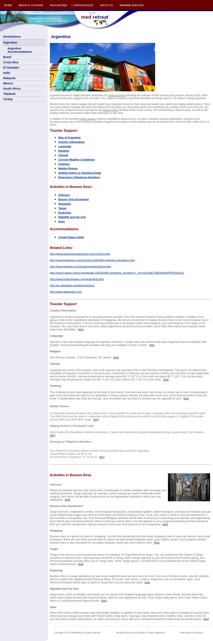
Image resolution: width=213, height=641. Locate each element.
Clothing (63, 164)
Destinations (12, 36)
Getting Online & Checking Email (79, 172)
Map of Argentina (69, 137)
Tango (62, 208)
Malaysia (9, 78)
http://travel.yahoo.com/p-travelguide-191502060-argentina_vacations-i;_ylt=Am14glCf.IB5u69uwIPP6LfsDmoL (117, 272)
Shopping (64, 203)
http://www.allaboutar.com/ (66, 291)
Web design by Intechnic (191, 633)
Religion (63, 150)
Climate (63, 155)
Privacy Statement (155, 633)
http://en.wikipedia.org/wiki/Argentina (72, 285)
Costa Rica (10, 62)
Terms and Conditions (135, 633)
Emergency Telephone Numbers (79, 177)
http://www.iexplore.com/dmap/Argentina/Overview (80, 266)
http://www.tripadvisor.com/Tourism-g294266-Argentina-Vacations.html (92, 260)
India (6, 72)
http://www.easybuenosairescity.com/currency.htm (80, 253)
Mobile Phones (68, 168)
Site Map (120, 633)
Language (64, 146)
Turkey (8, 99)
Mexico (8, 83)
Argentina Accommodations (19, 50)
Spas (61, 221)
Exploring (64, 212)
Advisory (64, 195)
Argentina (10, 42)
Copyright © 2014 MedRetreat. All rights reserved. (77, 633)
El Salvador (11, 67)
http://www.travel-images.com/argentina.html (77, 279)
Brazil (7, 57)
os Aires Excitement (73, 199)
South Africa (12, 88)
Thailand (9, 94)
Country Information (71, 142)
